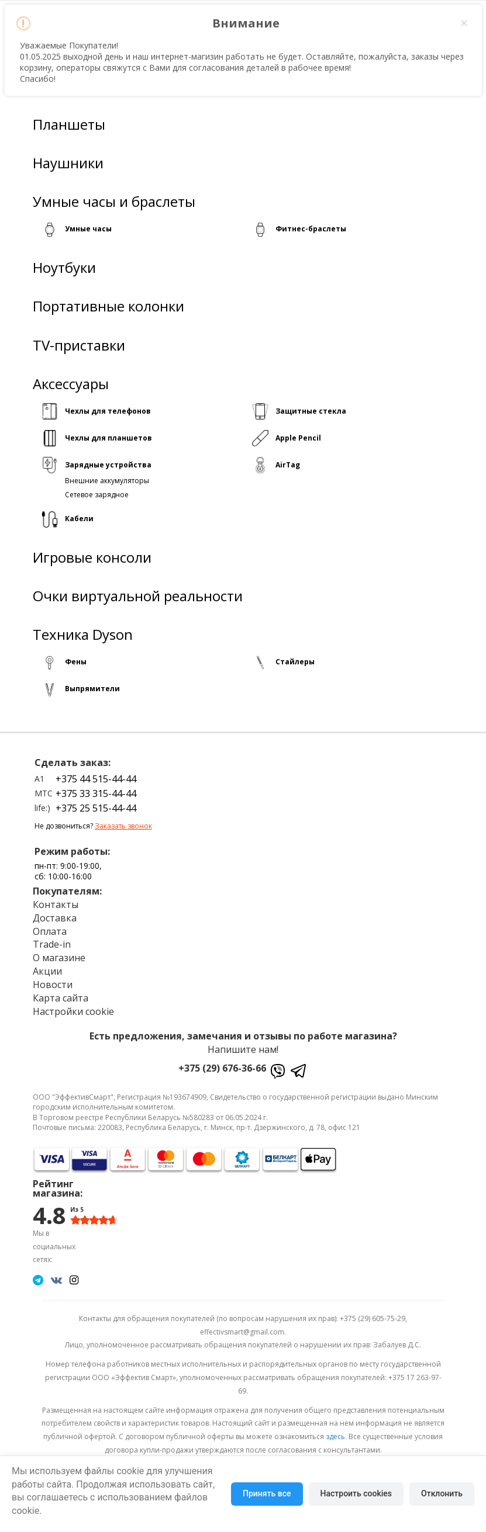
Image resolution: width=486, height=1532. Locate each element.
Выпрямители (92, 689)
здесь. (336, 1436)
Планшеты (69, 124)
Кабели (79, 519)
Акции (47, 971)
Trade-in (52, 944)
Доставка (55, 917)
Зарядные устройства (108, 465)
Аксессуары (71, 383)
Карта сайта (60, 998)
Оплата (50, 930)
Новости (53, 984)
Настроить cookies (356, 1493)
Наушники (68, 163)
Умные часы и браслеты (114, 201)
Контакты (55, 904)
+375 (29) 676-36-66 (222, 1068)
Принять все (267, 1493)
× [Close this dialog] (464, 23)
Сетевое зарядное (97, 494)
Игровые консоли (92, 557)
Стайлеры (295, 662)
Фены (76, 662)
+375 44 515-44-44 (96, 778)
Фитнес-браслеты (310, 229)
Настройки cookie (73, 1010)
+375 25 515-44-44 (96, 808)
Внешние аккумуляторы (107, 481)
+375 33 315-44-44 (96, 793)
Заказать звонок (123, 826)
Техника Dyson (83, 634)
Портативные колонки (108, 306)
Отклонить (442, 1493)
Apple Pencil (298, 438)
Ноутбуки (64, 267)
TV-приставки (79, 344)
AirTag (287, 465)
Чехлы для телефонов (108, 411)
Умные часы (88, 229)
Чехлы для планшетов (108, 438)
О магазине (59, 957)
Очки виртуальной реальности (138, 596)
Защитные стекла (310, 411)
